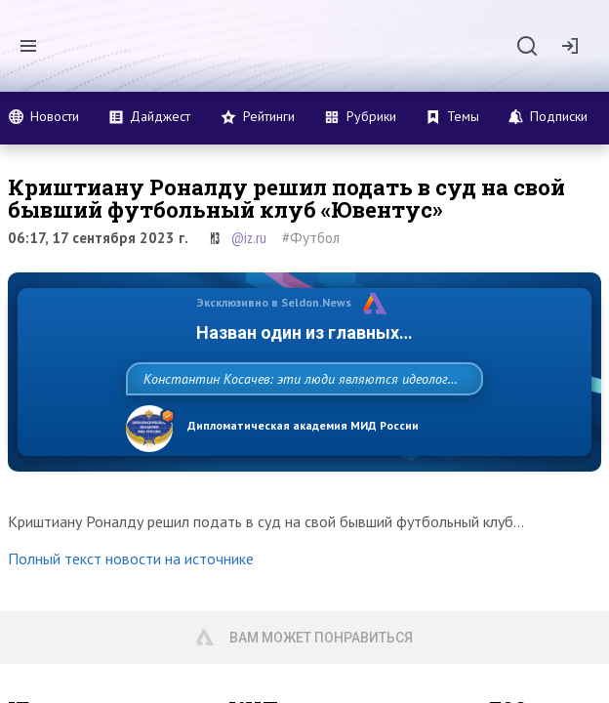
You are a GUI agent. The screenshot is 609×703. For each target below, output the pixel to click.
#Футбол (311, 237)
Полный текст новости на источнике (131, 578)
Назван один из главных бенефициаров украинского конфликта (304, 332)
